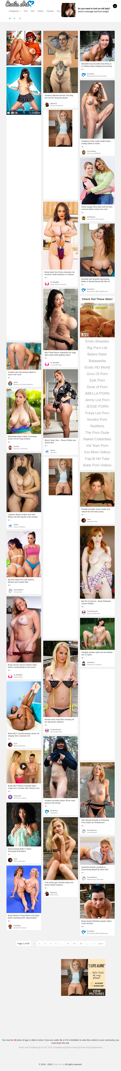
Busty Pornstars (20, 928)
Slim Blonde (92, 832)
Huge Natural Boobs (58, 284)
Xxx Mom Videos (97, 452)
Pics (26, 11)
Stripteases (97, 1047)
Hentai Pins (85, 1047)
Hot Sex (53, 452)
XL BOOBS (54, 282)
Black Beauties (20, 746)
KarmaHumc (19, 590)
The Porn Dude (97, 433)
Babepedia (97, 361)
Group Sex (18, 592)
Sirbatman (91, 217)
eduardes (91, 662)
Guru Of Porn (97, 374)
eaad (16, 382)
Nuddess (97, 426)
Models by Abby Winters (23, 384)
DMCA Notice (72, 1047)
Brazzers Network (21, 449)
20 (74, 943)
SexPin (16, 446)
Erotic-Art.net (59, 1064)
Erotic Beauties (97, 341)
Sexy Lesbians (19, 527)
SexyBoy (17, 925)
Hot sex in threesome (95, 219)
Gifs (32, 11)
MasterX (53, 103)
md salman (91, 151)
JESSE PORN (97, 406)
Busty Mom (18, 677)
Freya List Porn (97, 413)
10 (68, 943)
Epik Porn (97, 380)
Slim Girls (54, 895)
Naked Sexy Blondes (95, 879)
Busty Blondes (56, 732)
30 (81, 943)
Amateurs (54, 813)
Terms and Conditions (29, 1047)
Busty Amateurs (56, 105)
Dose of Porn (97, 387)
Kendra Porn (97, 419)
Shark (52, 450)
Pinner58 (17, 796)
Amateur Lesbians (94, 664)
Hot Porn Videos (20, 798)
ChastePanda (92, 611)
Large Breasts (56, 365)
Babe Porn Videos (97, 465)
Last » (100, 943)
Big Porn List (97, 348)
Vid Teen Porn (97, 446)
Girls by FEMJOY (94, 153)
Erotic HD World (97, 367)
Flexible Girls (92, 521)
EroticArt (90, 74)
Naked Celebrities (97, 439)
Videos (40, 11)
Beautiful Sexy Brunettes (97, 76)
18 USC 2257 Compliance (52, 1047)
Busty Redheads (93, 613)
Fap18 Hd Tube (97, 459)
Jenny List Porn (97, 400)
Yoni (89, 519)
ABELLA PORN (97, 393)
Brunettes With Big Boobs (97, 291)
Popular (50, 11)
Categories (15, 11)
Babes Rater (97, 354)
